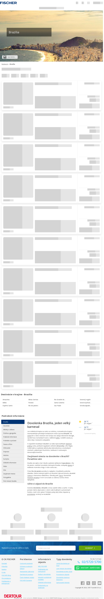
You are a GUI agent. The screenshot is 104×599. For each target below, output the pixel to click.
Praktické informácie (10, 437)
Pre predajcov (6, 578)
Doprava (6, 452)
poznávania (31, 494)
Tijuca (61, 475)
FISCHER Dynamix (26, 580)
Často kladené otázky (27, 577)
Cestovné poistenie (26, 563)
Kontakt (4, 563)
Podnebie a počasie (9, 441)
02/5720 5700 (91, 562)
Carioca (29, 475)
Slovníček (6, 426)
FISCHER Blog (6, 575)
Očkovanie (6, 448)
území (29, 436)
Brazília (5, 422)
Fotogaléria (7, 477)
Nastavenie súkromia (27, 572)
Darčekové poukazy (26, 574)
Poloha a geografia (9, 433)
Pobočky (4, 566)
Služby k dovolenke (44, 574)
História (5, 455)
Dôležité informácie (9, 463)
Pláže (5, 466)
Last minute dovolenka (63, 569)
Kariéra (4, 569)
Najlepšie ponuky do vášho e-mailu (15, 548)
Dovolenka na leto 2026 (64, 572)
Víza (4, 470)
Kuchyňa (6, 459)
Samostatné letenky (63, 583)
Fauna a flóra (7, 444)
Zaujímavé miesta (9, 474)
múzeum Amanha (33, 478)
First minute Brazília (9, 481)
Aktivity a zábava (8, 429)
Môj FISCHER (42, 566)
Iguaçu (70, 465)
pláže (58, 438)
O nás (4, 572)
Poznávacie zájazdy (62, 574)
